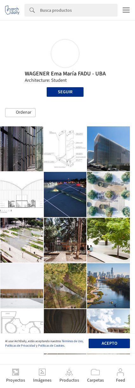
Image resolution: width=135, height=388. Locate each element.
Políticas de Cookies (51, 345)
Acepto (109, 343)
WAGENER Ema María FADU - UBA (65, 74)
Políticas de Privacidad (20, 345)
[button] (20, 112)
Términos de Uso (72, 341)
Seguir (65, 92)
